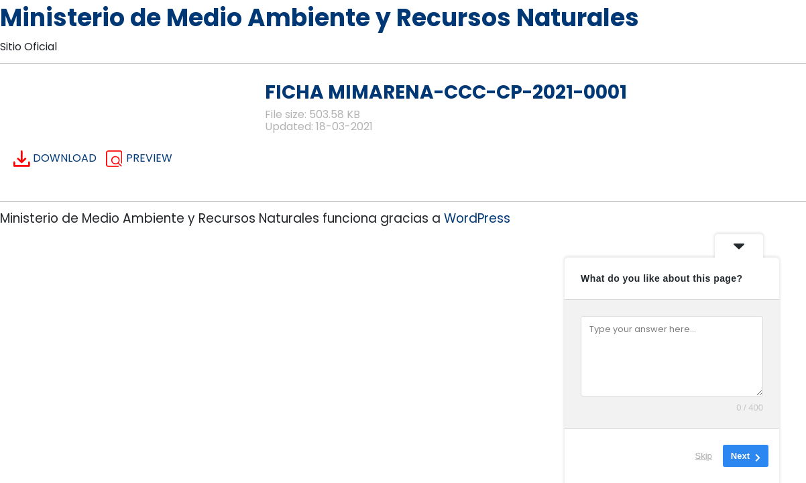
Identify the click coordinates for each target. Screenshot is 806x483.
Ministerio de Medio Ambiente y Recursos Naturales (319, 18)
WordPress (477, 218)
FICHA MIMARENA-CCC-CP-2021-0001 (446, 92)
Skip (703, 456)
